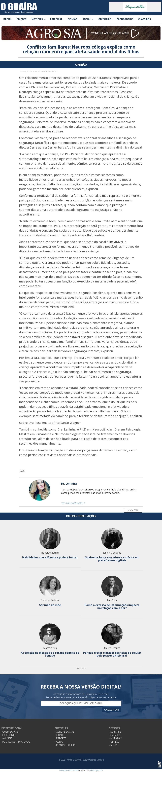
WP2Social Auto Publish (69, 770)
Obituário (104, 19)
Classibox (144, 19)
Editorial (56, 19)
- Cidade (59, 735)
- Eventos (114, 735)
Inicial (7, 19)
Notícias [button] (38, 19)
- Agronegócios (64, 731)
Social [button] (88, 19)
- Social (113, 745)
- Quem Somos (9, 731)
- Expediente (8, 735)
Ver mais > (81, 668)
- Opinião (114, 741)
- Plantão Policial (65, 745)
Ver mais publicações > (73, 503)
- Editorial (115, 731)
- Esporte (60, 738)
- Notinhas (115, 738)
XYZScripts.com (96, 770)
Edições (21, 19)
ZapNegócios (124, 19)
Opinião (73, 19)
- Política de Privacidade (15, 741)
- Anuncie (6, 738)
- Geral (59, 741)
